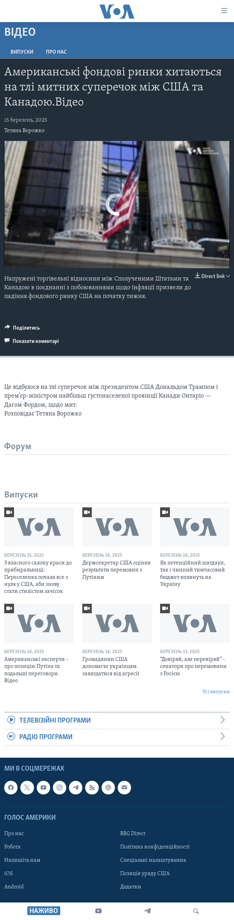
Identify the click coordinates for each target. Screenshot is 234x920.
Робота (12, 847)
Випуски (22, 52)
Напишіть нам (22, 860)
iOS (8, 874)
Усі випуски (216, 692)
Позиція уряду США (145, 874)
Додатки (130, 887)
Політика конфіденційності (155, 847)
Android (14, 887)
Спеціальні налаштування (153, 860)
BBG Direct (132, 834)
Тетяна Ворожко (24, 131)
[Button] (22, 329)
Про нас (56, 52)
